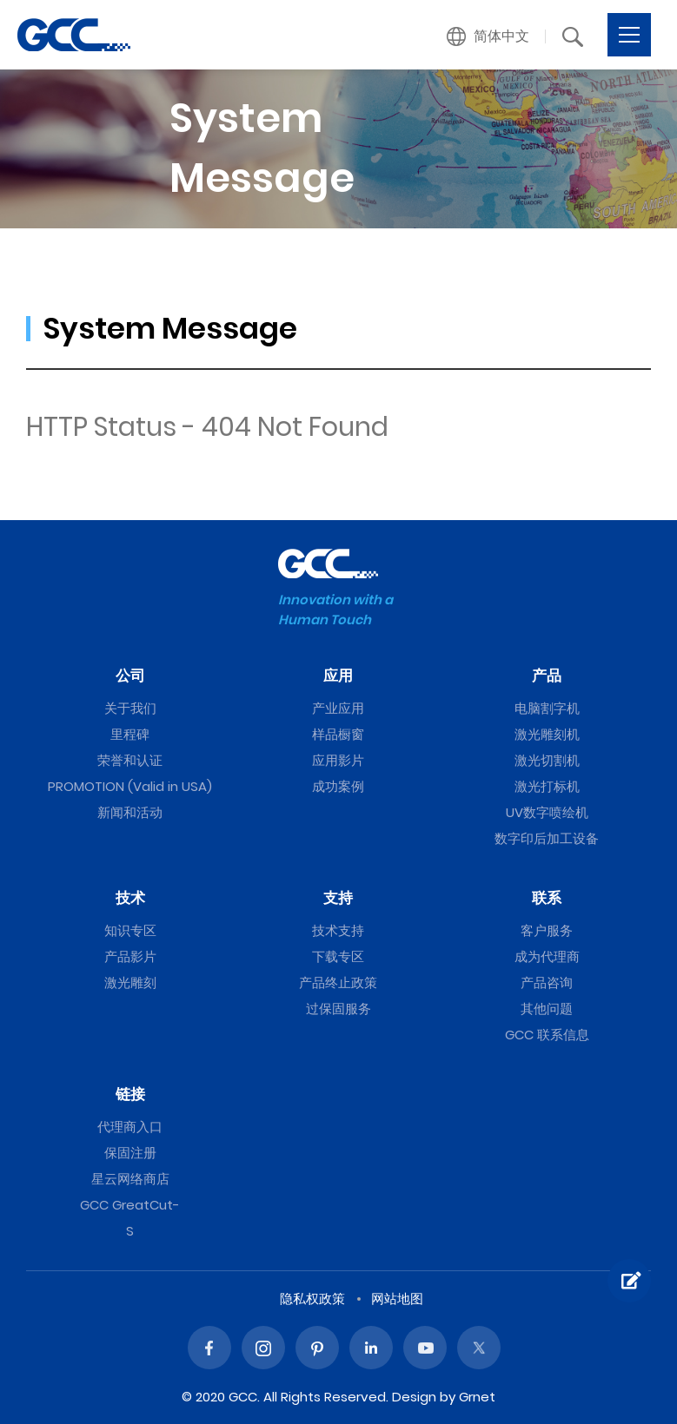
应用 (338, 675)
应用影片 (338, 760)
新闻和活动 (130, 812)
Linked (371, 1347)
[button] (488, 36)
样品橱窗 (338, 734)
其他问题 (547, 1008)
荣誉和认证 (130, 760)
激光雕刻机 (547, 734)
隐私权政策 (312, 1298)
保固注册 (130, 1153)
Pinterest (317, 1347)
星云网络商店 (130, 1179)
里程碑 (129, 734)
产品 (546, 675)
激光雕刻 (130, 982)
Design (414, 1397)
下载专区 (338, 956)
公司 (130, 675)
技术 (130, 897)
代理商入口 (130, 1126)
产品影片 (130, 956)
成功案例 (338, 786)
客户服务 (547, 930)
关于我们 (130, 708)
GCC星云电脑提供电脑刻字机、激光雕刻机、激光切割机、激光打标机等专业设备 (73, 34)
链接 (130, 1094)
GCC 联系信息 (547, 1034)
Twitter (479, 1347)
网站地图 (397, 1298)
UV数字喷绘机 (547, 812)
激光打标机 (547, 786)
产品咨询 (547, 982)
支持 (338, 897)
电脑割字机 (547, 708)
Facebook (209, 1347)
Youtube (425, 1347)
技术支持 (338, 930)
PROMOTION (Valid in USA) (130, 786)
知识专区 (130, 930)
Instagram (263, 1347)
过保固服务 (338, 1008)
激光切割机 (547, 760)
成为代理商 (547, 956)
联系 (546, 897)
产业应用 (338, 708)
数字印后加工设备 (546, 838)
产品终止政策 (338, 982)
